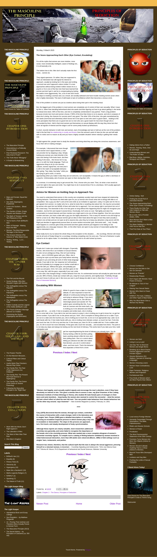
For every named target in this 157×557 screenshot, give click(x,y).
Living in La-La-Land (136, 342)
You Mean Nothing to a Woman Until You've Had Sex (140, 225)
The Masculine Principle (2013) (17, 529)
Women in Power (135, 429)
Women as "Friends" (136, 273)
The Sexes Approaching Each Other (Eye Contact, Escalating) (140, 204)
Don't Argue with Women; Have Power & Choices (140, 280)
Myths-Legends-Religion (15, 473)
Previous (58, 352)
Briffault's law (11, 456)
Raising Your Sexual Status (139, 288)
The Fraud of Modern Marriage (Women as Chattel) (17, 311)
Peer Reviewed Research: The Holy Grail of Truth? (17, 154)
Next (74, 352)
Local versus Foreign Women (140, 417)
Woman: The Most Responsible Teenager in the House (17, 231)
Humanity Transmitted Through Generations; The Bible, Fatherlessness (140, 421)
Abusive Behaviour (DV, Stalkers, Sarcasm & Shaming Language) (140, 358)
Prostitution (133, 432)
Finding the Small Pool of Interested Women (138, 200)
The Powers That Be (13, 353)
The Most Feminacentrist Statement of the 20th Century (140, 435)
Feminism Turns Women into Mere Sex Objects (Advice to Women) (139, 441)
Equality (9, 459)
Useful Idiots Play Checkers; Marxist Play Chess (16, 364)
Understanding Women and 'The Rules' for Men (139, 153)
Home (79, 503)
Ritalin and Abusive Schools (139, 426)
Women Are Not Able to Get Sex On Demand (139, 269)
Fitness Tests (11, 462)
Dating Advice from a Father (139, 145)
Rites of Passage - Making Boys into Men (15, 226)
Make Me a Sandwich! (14, 470)
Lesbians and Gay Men (137, 457)
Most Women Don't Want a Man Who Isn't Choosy (140, 221)
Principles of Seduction (68, 492)
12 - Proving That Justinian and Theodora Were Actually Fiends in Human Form (17, 524)
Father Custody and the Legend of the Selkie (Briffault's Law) (17, 306)
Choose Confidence (136, 266)
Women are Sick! (135, 339)
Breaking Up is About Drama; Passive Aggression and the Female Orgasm (140, 351)
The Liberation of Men (14, 431)
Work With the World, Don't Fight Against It (16, 428)
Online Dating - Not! (136, 196)
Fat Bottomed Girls (136, 375)
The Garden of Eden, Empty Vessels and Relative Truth (16, 212)
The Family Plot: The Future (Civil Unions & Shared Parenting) (16, 383)
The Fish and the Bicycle (15, 278)
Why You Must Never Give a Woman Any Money (139, 302)
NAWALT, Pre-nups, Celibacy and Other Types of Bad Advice (140, 297)
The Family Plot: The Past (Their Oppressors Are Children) (15, 370)
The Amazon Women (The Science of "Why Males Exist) (17, 236)
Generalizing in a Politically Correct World (16, 149)
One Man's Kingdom (13, 439)
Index (67, 352)
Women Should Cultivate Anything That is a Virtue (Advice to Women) (138, 448)
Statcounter (131, 502)
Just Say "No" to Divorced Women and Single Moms (138, 346)
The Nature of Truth (13, 481)
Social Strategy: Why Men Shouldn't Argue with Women (16, 282)
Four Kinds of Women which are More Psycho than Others (140, 379)
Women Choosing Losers (138, 363)
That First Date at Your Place (139, 229)
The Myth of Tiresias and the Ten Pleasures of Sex (16, 217)
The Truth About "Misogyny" (16, 158)
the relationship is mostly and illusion (63, 132)
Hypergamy (10, 467)
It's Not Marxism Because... (16, 356)
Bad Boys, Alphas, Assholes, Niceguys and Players (139, 158)
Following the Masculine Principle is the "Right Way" (16, 389)
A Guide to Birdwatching (15, 160)
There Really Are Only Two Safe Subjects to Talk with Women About (139, 210)
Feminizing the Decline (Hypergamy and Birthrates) (16, 315)
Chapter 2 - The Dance (50, 492)
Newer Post (42, 503)
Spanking (9, 478)
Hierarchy (9, 465)
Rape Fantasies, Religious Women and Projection (139, 371)
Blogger (88, 550)
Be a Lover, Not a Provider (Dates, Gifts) (139, 216)
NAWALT (9, 476)
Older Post (115, 503)
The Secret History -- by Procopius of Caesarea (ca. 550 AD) (17, 533)
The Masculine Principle (15, 145)
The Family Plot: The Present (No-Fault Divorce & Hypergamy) (17, 377)
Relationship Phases (136, 276)
